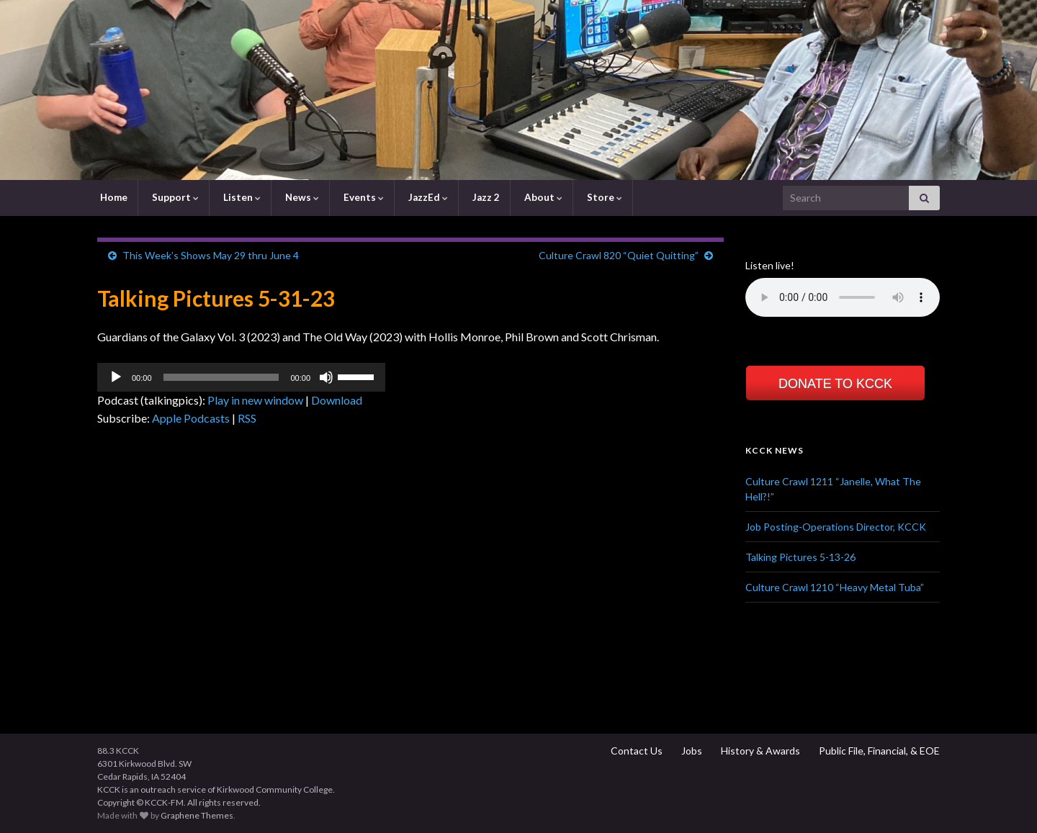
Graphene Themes (197, 815)
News (301, 197)
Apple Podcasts (191, 418)
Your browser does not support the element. (842, 297)
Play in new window (255, 400)
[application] (241, 377)
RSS (247, 418)
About (542, 197)
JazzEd (427, 197)
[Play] (116, 377)
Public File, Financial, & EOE (878, 750)
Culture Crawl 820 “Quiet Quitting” (619, 255)
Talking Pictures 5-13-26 (800, 557)
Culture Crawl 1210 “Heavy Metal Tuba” (834, 587)
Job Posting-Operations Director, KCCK (835, 527)
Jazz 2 (485, 197)
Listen (241, 197)
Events (362, 197)
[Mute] (326, 377)
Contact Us (636, 750)
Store (603, 197)
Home (112, 197)
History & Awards (759, 750)
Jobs (690, 750)
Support (174, 197)
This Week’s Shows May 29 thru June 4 (210, 255)
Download (336, 400)
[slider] (221, 377)
